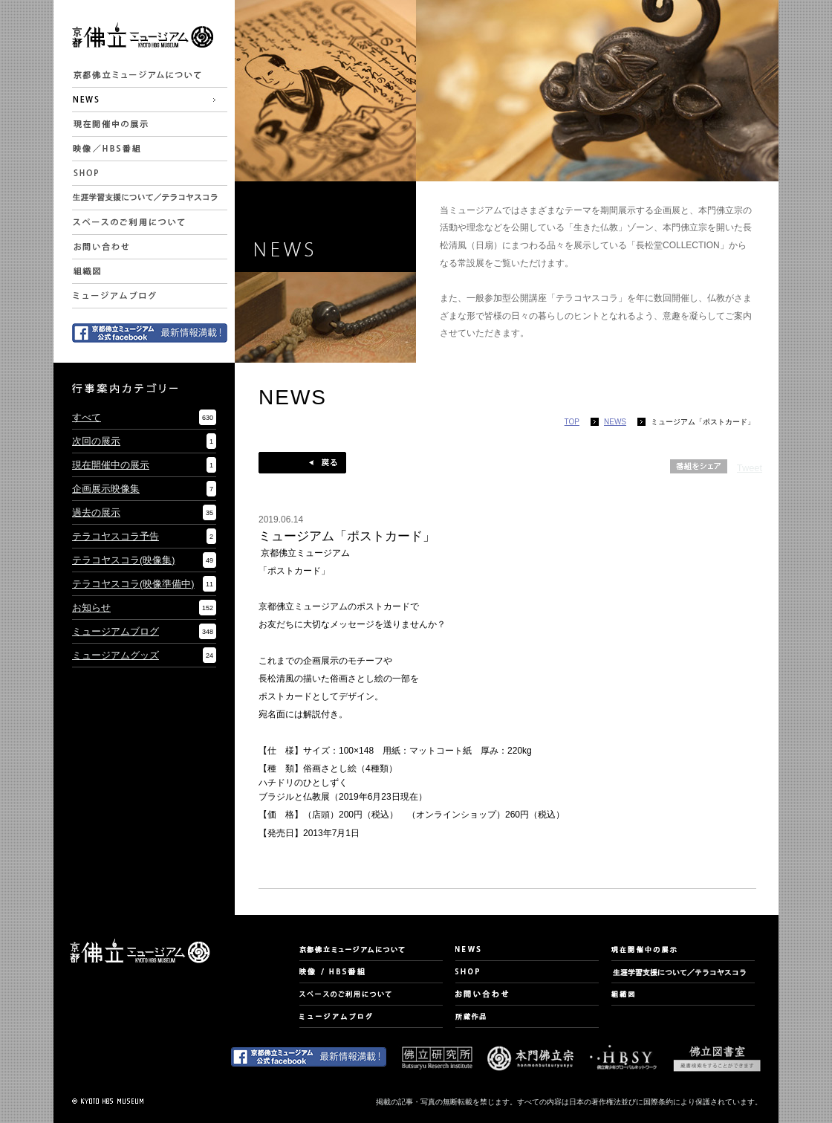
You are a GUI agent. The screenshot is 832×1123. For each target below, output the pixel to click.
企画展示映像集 (106, 488)
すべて (86, 417)
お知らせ (91, 607)
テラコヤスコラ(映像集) (123, 560)
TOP (572, 422)
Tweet (749, 467)
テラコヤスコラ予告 (115, 536)
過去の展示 (96, 512)
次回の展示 (96, 441)
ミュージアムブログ (115, 631)
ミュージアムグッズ (115, 655)
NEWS (615, 422)
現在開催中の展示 (110, 464)
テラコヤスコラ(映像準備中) (133, 583)
